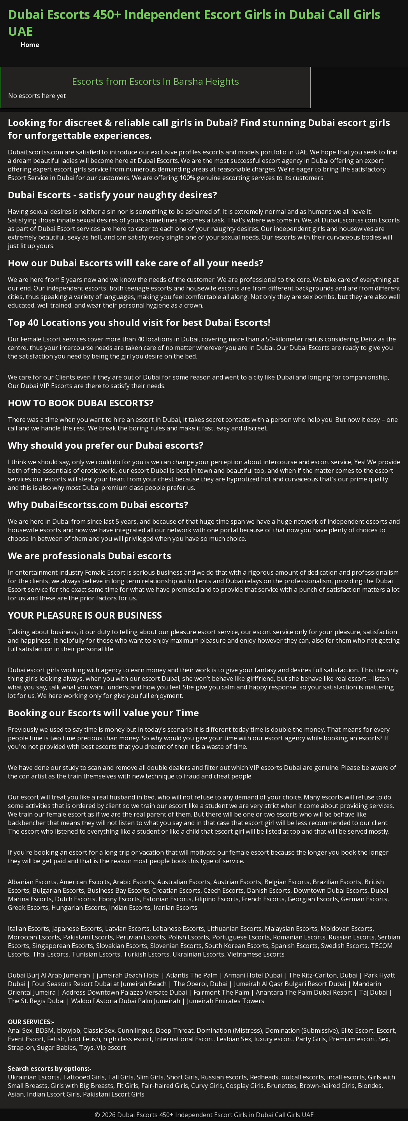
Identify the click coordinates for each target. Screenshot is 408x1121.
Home (30, 44)
